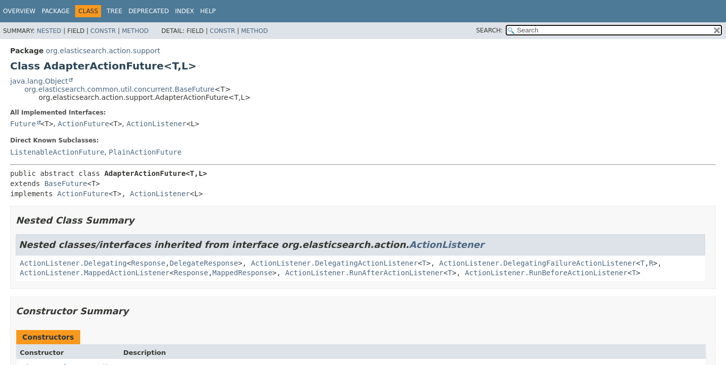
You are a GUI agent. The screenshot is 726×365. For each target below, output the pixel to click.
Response (148, 263)
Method (135, 30)
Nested (49, 30)
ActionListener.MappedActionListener (95, 273)
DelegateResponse (204, 263)
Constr (103, 30)
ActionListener (156, 124)
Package (56, 11)
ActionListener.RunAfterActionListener (364, 273)
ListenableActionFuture (57, 152)
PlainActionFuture (145, 152)
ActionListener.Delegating (73, 263)
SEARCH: (489, 30)
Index (184, 11)
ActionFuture (83, 124)
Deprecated (148, 11)
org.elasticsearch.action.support (103, 51)
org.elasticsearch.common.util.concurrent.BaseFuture (119, 89)
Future (23, 124)
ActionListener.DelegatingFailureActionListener (537, 263)
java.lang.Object (39, 81)
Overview (19, 11)
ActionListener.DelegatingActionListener (334, 263)
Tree (114, 11)
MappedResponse (242, 273)
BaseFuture (65, 183)
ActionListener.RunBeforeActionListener (546, 273)
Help (208, 11)
